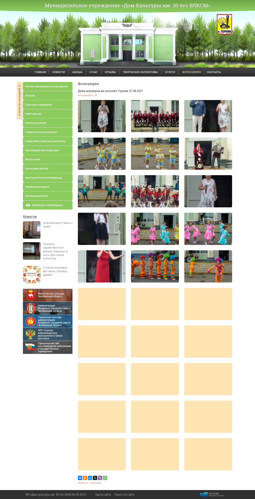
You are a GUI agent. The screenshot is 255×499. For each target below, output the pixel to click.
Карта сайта (103, 494)
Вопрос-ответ (32, 159)
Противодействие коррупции (42, 150)
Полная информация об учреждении (46, 86)
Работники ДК (33, 113)
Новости (30, 216)
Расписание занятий (36, 168)
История (30, 95)
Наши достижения (35, 123)
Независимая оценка (37, 186)
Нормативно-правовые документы (45, 141)
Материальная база (36, 196)
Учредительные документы (41, 132)
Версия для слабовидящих (44, 206)
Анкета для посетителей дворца (43, 177)
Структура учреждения (38, 104)
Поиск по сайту (124, 494)
